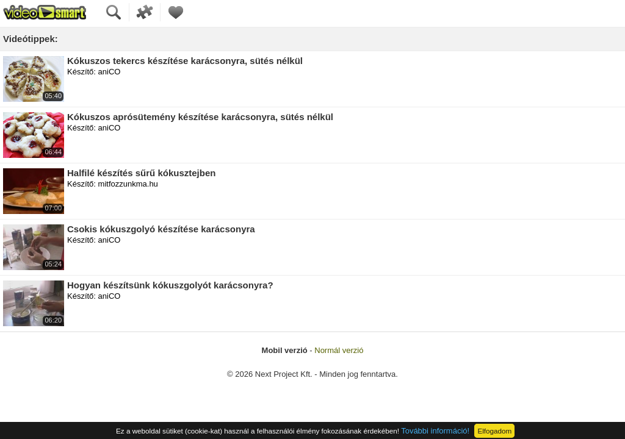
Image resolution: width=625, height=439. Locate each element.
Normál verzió (338, 350)
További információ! (435, 430)
